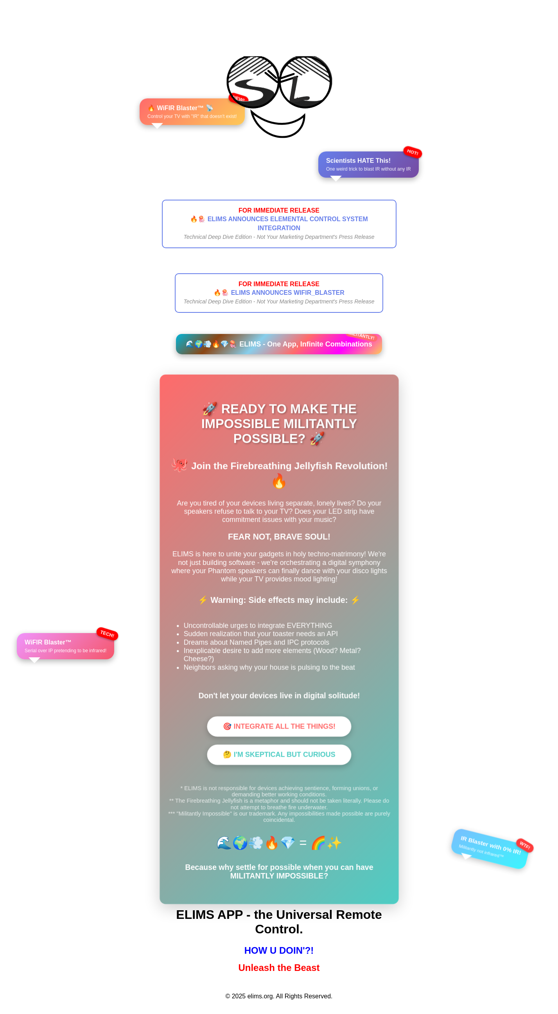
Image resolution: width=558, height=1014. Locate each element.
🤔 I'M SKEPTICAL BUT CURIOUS (279, 754)
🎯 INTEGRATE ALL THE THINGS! (278, 726)
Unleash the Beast (278, 967)
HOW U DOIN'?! (279, 950)
